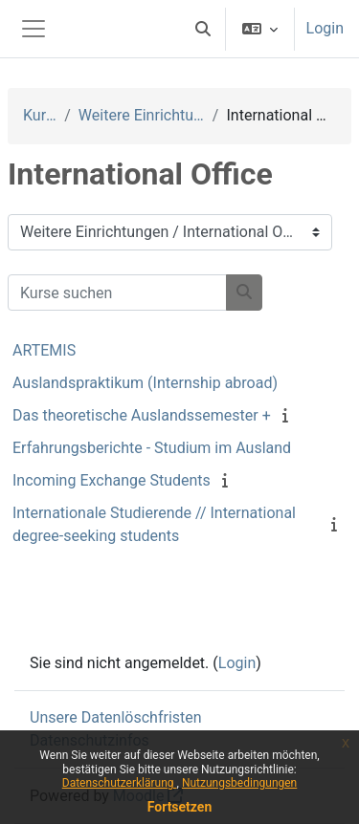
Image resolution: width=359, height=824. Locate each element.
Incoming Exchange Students (111, 480)
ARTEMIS (44, 350)
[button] (203, 28)
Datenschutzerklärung (119, 783)
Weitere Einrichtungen (142, 115)
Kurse (39, 115)
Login (325, 28)
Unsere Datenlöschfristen (116, 717)
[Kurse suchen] (117, 292)
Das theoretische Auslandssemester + (141, 415)
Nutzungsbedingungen (239, 783)
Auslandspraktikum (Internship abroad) (145, 383)
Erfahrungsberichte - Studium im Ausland (151, 448)
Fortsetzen (180, 806)
